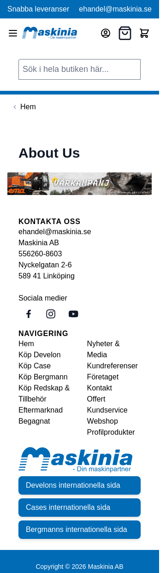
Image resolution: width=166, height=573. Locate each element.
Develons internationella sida (73, 485)
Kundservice (107, 410)
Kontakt (99, 388)
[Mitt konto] (105, 33)
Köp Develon (39, 355)
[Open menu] (12, 33)
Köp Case (34, 366)
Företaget (103, 377)
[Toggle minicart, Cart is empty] (144, 33)
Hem (26, 344)
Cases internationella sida (68, 507)
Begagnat (34, 421)
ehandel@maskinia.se (115, 9)
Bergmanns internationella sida (76, 529)
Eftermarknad (40, 410)
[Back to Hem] (23, 106)
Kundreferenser (112, 366)
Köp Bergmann (43, 377)
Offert (96, 399)
